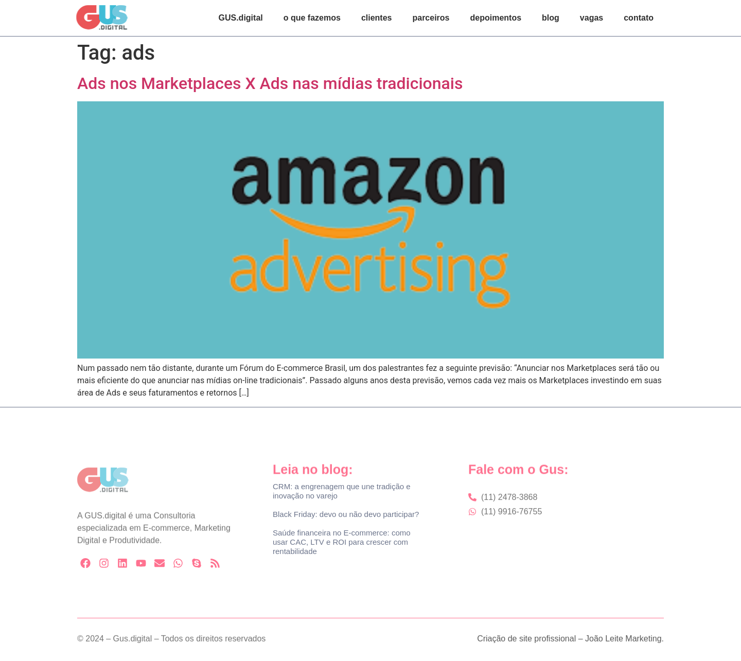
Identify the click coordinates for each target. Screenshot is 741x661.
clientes (376, 17)
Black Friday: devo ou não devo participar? (346, 514)
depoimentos (496, 17)
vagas (591, 17)
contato (639, 17)
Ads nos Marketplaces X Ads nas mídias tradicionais (270, 83)
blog (550, 17)
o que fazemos (312, 17)
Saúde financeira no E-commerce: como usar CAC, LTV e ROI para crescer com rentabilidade (342, 542)
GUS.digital (241, 17)
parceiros (430, 17)
